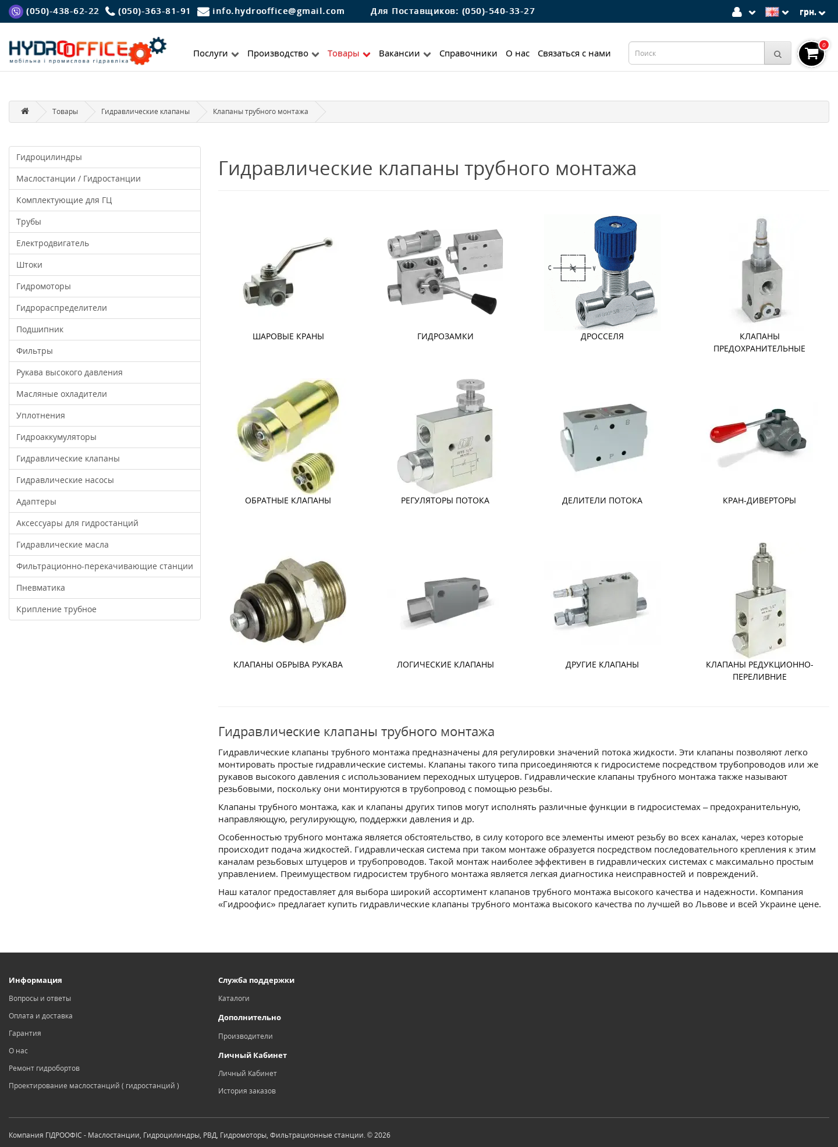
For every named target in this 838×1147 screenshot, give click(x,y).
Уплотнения (40, 415)
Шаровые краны (288, 336)
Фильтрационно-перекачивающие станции (104, 565)
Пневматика (40, 587)
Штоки (29, 264)
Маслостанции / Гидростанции (78, 178)
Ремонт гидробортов (44, 1068)
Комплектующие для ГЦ (64, 199)
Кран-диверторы (759, 500)
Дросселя (602, 336)
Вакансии (405, 53)
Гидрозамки (445, 336)
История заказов (247, 1091)
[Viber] (54, 10)
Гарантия (25, 1033)
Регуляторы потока (445, 500)
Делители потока (602, 500)
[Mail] (271, 10)
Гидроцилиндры (49, 156)
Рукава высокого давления (69, 372)
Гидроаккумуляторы (56, 436)
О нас (518, 53)
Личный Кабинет (247, 1073)
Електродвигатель (52, 242)
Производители (245, 1036)
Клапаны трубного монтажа (260, 111)
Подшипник (39, 329)
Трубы (28, 221)
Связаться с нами (574, 53)
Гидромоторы (43, 286)
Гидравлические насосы (65, 479)
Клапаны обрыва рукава (288, 664)
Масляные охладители (61, 393)
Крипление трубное (56, 609)
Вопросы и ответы (40, 998)
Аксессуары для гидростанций (77, 522)
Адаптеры (36, 501)
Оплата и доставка (41, 1016)
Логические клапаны (445, 664)
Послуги (216, 53)
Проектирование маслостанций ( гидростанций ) (94, 1086)
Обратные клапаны (288, 500)
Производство (283, 53)
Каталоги (234, 998)
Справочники (468, 53)
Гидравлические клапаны (145, 111)
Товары (349, 53)
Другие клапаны (602, 664)
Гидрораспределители (61, 307)
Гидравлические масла (62, 544)
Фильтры (34, 350)
